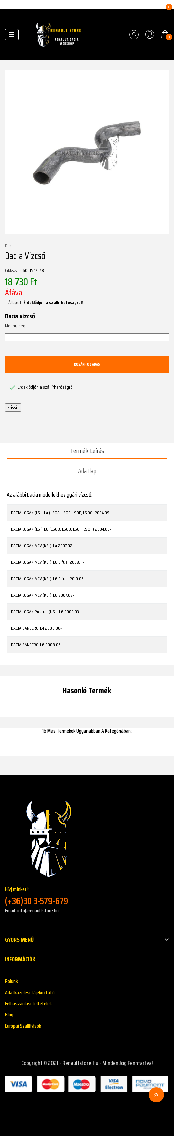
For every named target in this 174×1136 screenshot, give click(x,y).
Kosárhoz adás (87, 364)
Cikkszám (13, 271)
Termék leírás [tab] (87, 450)
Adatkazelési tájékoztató (30, 992)
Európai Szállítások (23, 1025)
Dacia (10, 246)
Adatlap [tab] (87, 470)
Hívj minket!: (87, 896)
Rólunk (11, 981)
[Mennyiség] (87, 337)
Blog (9, 1014)
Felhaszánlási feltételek (28, 1003)
